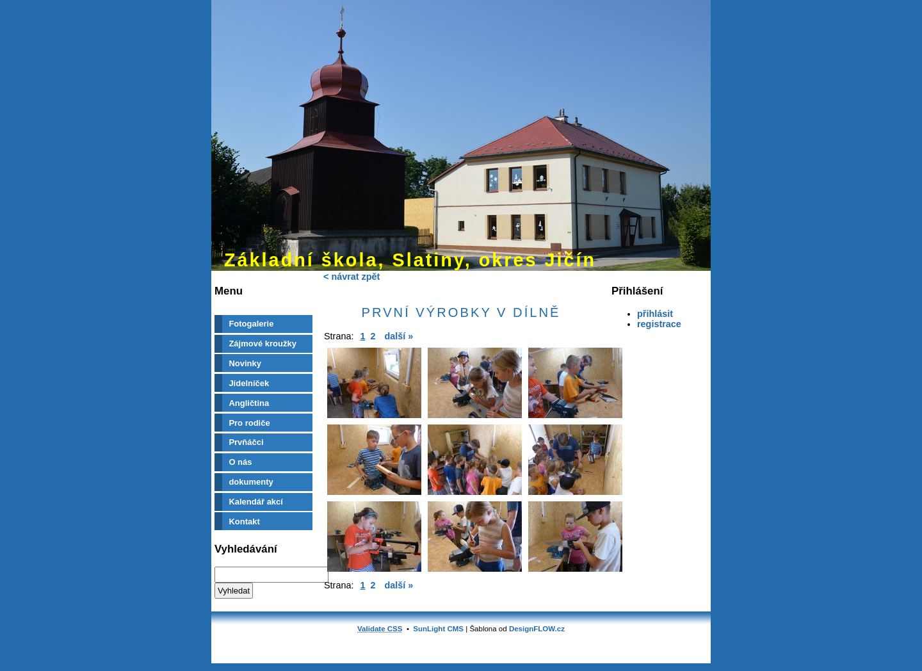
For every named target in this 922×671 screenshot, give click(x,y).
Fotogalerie (251, 323)
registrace (659, 324)
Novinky (245, 363)
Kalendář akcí (256, 501)
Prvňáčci (246, 442)
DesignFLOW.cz (537, 629)
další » (398, 336)
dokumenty (251, 482)
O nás (240, 462)
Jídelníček (249, 383)
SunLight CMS (438, 629)
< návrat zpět (351, 276)
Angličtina (249, 403)
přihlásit (655, 314)
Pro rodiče (249, 423)
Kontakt (244, 521)
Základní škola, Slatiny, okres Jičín (410, 260)
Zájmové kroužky (262, 343)
